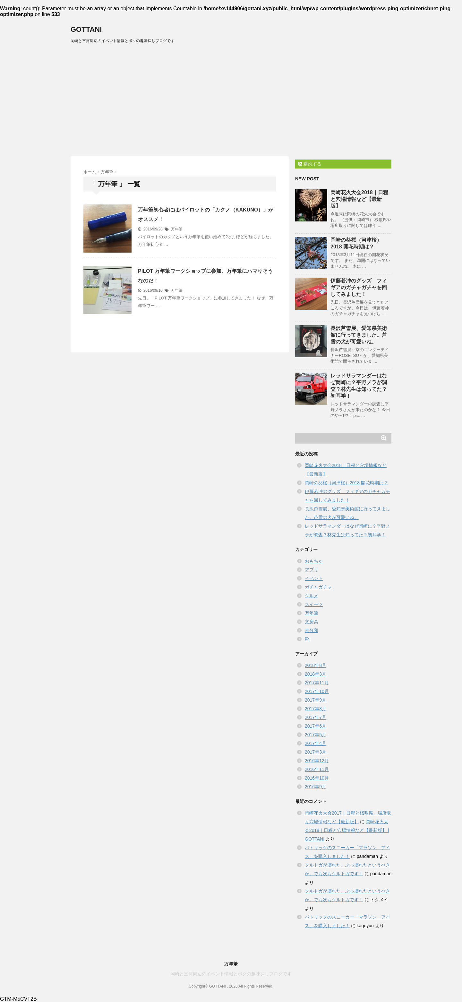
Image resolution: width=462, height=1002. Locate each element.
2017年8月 (315, 708)
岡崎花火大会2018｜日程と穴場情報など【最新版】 (359, 199)
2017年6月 (315, 726)
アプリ (311, 569)
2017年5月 (315, 734)
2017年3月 (315, 752)
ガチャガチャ (318, 587)
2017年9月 (315, 700)
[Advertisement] (231, 95)
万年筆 (177, 229)
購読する (309, 163)
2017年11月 (317, 682)
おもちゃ (314, 561)
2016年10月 (317, 778)
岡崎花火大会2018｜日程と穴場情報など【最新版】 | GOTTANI (347, 830)
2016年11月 (317, 769)
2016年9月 (315, 786)
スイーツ (314, 604)
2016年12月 (317, 760)
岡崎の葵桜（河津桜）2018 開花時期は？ (346, 482)
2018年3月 (315, 674)
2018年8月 (315, 665)
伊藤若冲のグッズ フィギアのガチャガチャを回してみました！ (358, 287)
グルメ (311, 595)
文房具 (311, 621)
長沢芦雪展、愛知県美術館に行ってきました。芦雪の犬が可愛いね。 (358, 334)
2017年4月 (315, 743)
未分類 (311, 630)
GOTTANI (86, 29)
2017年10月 (317, 691)
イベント (314, 578)
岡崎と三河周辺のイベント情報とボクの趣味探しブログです (231, 973)
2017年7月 (315, 717)
